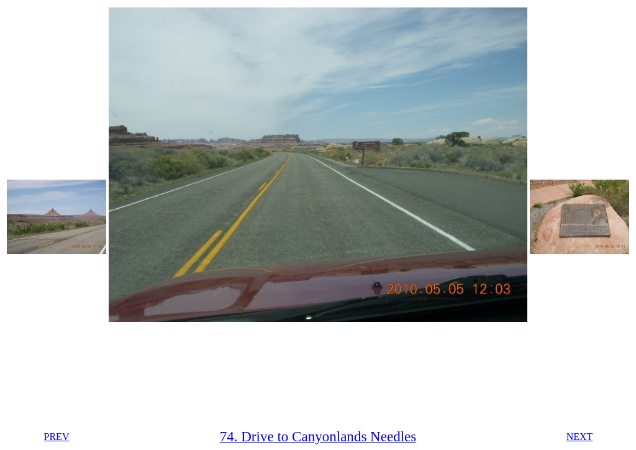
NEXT (579, 436)
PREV (57, 436)
